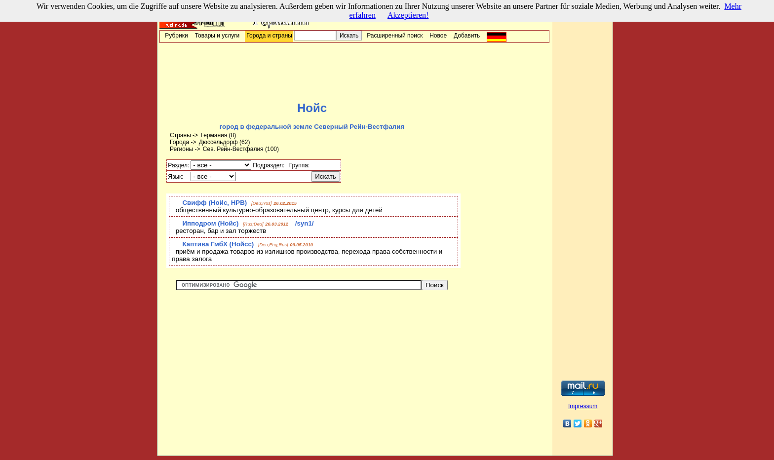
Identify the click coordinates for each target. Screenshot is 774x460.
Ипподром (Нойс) (210, 223)
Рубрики (176, 35)
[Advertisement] (354, 72)
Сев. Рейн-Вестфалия (233, 149)
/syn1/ (304, 223)
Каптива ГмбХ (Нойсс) (218, 244)
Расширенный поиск (395, 35)
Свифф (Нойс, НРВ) (214, 202)
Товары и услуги (217, 35)
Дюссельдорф (218, 142)
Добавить (467, 35)
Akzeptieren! (408, 15)
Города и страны (269, 35)
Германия (213, 135)
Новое (438, 35)
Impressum (582, 406)
